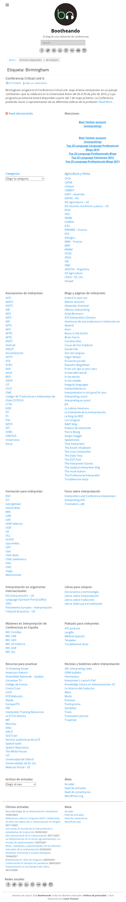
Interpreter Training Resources (25, 712)
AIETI (8, 317)
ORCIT (9, 732)
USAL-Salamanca (16, 559)
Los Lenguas (72, 420)
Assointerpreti (14, 353)
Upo (8, 551)
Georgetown (13, 504)
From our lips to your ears (81, 369)
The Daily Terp (73, 455)
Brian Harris (72, 337)
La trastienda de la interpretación (85, 412)
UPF (8, 547)
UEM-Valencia (14, 523)
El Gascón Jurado (75, 361)
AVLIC (9, 373)
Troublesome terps (76, 479)
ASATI (9, 341)
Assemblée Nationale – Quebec (25, 676)
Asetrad (10, 345)
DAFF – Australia (74, 194)
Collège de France (16, 684)
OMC (68, 265)
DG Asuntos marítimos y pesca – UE (87, 206)
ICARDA (69, 222)
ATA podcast (72, 628)
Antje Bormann (74, 313)
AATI (8, 298)
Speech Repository (17, 747)
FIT (7, 412)
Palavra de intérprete (78, 428)
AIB (8, 309)
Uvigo (9, 571)
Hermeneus (72, 676)
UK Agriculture (74, 273)
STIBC (9, 432)
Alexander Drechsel (77, 306)
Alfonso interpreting (77, 309)
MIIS (8, 512)
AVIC (8, 369)
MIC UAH (11, 640)
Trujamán (71, 720)
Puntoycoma (72, 704)
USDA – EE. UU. (74, 277)
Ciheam (69, 186)
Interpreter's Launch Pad (80, 680)
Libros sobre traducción (79, 600)
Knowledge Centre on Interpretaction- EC (90, 684)
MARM (69, 249)
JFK (66, 404)
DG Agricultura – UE (77, 202)
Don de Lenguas (75, 353)
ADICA (9, 302)
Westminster (13, 575)
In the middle (73, 380)
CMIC (9, 392)
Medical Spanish (75, 636)
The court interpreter (78, 451)
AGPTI (9, 306)
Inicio (12, 60)
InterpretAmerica (75, 388)
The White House (16, 751)
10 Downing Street (17, 668)
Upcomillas (12, 543)
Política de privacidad (94, 895)
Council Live (13, 688)
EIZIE (8, 408)
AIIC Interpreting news (78, 668)
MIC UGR (11, 648)
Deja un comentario (36, 83)
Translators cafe (75, 504)
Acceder (70, 784)
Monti (68, 696)
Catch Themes (70, 898)
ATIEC (9, 365)
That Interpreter (75, 444)
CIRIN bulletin (73, 672)
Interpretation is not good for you (85, 392)
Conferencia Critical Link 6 (25, 78)
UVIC (8, 567)
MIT (8, 720)
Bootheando (65, 31)
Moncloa (11, 724)
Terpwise (70, 640)
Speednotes (72, 440)
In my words (72, 377)
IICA (67, 234)
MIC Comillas (13, 632)
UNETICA (11, 436)
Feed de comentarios (78, 792)
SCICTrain (11, 735)
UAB (8, 516)
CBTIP (9, 380)
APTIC (9, 333)
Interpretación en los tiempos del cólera (28, 866)
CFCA (68, 178)
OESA (68, 257)
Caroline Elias (73, 341)
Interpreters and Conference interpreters (90, 496)
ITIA (8, 420)
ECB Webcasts (14, 696)
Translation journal (76, 716)
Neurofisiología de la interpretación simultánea (32, 811)
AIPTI (9, 325)
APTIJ (9, 337)
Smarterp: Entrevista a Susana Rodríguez (28, 852)
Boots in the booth (76, 333)
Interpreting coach (76, 396)
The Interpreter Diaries (79, 463)
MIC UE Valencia (15, 644)
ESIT (8, 496)
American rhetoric (17, 672)
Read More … (107, 102)
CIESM (68, 182)
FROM (68, 218)
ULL (8, 535)
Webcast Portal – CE (18, 767)
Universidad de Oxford (19, 759)
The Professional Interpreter (82, 475)
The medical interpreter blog (82, 467)
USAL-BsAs (12, 555)
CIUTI (9, 388)
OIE (67, 261)
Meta (68, 692)
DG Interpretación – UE (20, 595)
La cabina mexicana (77, 408)
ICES (67, 226)
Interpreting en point (78, 400)
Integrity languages (76, 384)
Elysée (9, 700)
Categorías (13, 173)
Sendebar (71, 708)
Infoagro (70, 237)
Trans (68, 712)
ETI (7, 500)
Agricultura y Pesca (77, 173)
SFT (8, 428)
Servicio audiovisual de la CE (23, 739)
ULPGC (10, 539)
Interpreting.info (75, 500)
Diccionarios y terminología (82, 592)
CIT (7, 384)
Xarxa (9, 444)
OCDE (68, 253)
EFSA (68, 210)
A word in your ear (76, 298)
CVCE (9, 692)
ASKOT (10, 349)
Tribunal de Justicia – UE (20, 611)
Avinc (68, 329)
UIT (8, 755)
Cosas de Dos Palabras (79, 345)
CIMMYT (69, 190)
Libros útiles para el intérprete (83, 603)
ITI (7, 416)
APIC (8, 329)
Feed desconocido (21, 113)
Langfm (69, 632)
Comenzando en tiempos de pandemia (27, 863)
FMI (8, 708)
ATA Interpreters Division (80, 317)
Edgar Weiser (73, 357)
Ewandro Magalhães (77, 365)
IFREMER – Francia (76, 230)
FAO (67, 214)
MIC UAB (11, 636)
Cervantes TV (14, 680)
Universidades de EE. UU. (21, 763)
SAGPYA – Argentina (77, 269)
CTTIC (9, 404)
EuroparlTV (13, 704)
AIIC (8, 321)
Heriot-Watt (13, 508)
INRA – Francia (73, 241)
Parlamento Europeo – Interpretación (29, 607)
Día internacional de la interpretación (26, 835)
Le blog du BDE (74, 416)
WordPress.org (74, 796)
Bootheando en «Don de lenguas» (24, 859)
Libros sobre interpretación (82, 596)
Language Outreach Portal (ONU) (26, 599)
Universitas (13, 440)
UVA (8, 563)
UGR (8, 527)
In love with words (76, 373)
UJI (7, 531)
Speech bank (13, 743)
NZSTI (9, 424)
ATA (8, 361)
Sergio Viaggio (73, 436)
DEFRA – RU (72, 198)
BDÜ (8, 377)
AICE (8, 313)
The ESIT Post (73, 459)
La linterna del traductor (80, 688)
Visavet (69, 281)
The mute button (75, 471)
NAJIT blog (71, 424)
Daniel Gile (71, 349)
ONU (8, 603)
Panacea (70, 700)
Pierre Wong (72, 432)
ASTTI (9, 357)
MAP (67, 245)
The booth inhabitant (78, 448)
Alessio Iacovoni (74, 302)
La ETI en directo (16, 716)
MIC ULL (10, 652)
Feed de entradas (75, 788)
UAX (8, 520)
